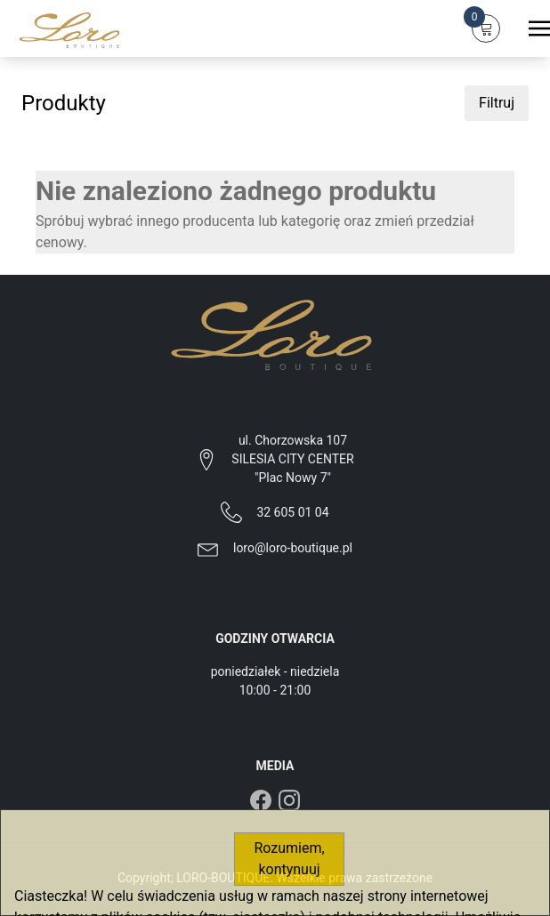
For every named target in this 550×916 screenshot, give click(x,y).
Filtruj (496, 102)
